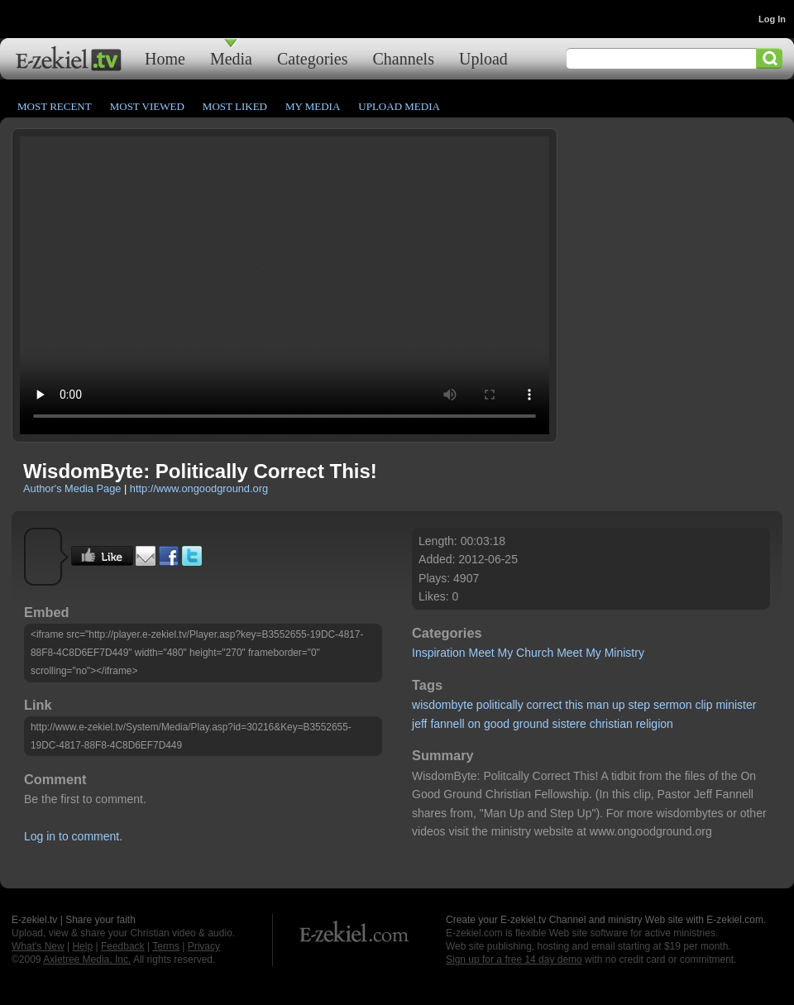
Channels (403, 58)
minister (735, 704)
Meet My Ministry (600, 652)
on (474, 723)
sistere (569, 723)
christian (611, 723)
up (618, 704)
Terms (165, 946)
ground (531, 723)
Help (82, 946)
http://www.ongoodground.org (199, 488)
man (597, 704)
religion (654, 723)
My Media (312, 106)
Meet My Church (511, 652)
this (574, 704)
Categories (312, 58)
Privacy (204, 946)
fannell (447, 723)
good (496, 723)
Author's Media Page (72, 488)
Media (231, 58)
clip (703, 704)
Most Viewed (147, 106)
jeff (419, 723)
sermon (672, 704)
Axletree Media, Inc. (87, 959)
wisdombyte (442, 704)
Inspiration (439, 652)
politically (500, 704)
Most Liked (235, 106)
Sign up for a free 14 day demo (514, 959)
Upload (483, 58)
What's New (38, 946)
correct (544, 704)
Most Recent (54, 106)
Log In (772, 19)
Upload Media (399, 106)
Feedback (123, 946)
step (639, 704)
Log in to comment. (73, 836)
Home (165, 58)
